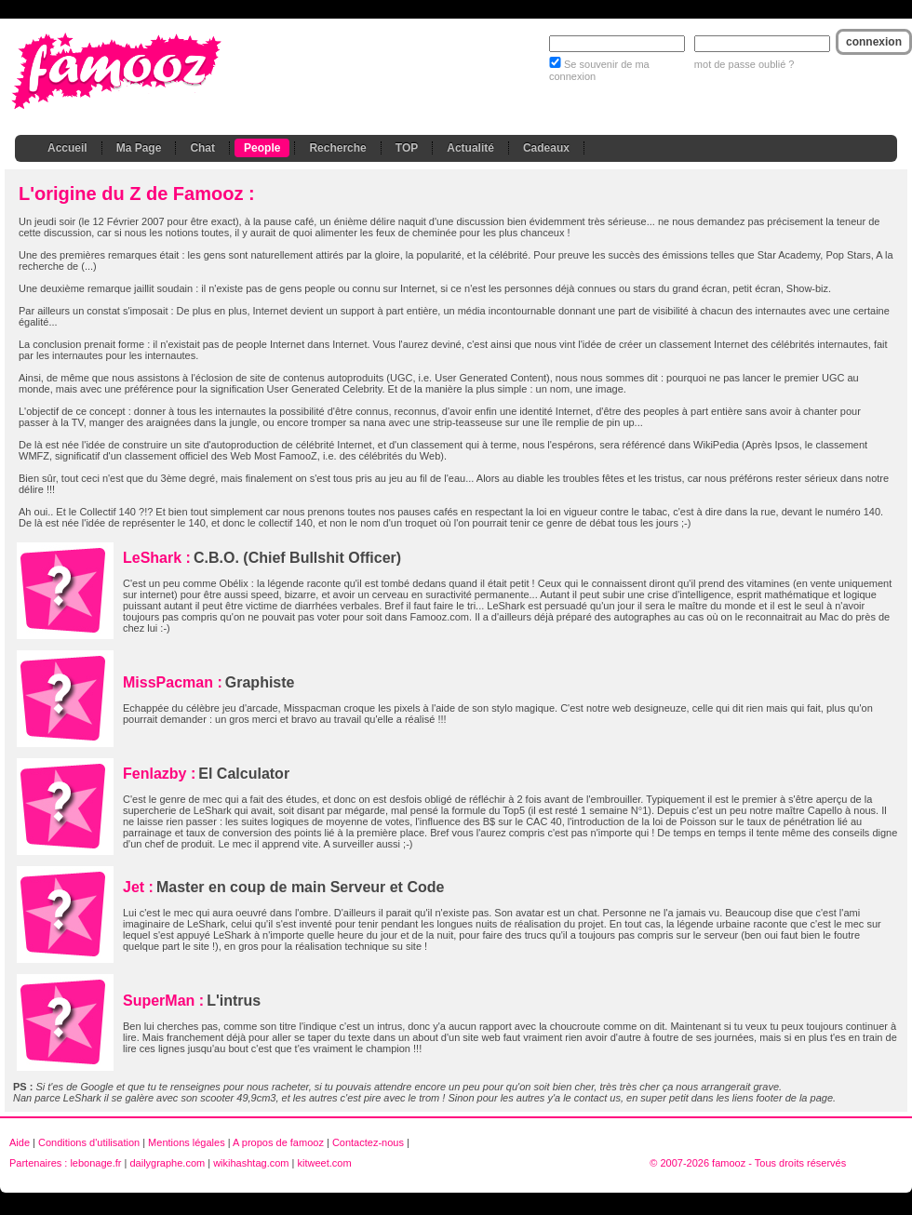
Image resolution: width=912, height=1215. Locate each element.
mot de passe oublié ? (744, 64)
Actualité (470, 147)
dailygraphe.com (167, 1162)
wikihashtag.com (250, 1162)
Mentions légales (186, 1142)
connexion (874, 41)
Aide (19, 1142)
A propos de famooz (278, 1142)
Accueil (67, 147)
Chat (202, 147)
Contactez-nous (368, 1142)
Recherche (337, 147)
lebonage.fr (95, 1162)
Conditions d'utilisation (89, 1142)
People (262, 147)
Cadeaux (546, 147)
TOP (407, 147)
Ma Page (139, 147)
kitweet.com (324, 1162)
